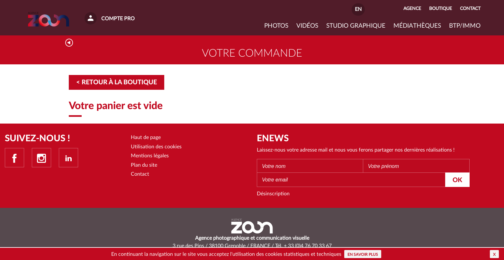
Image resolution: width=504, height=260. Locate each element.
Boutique (440, 8)
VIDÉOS (307, 26)
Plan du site (144, 165)
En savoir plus (362, 254)
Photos (276, 26)
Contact (140, 174)
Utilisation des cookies (156, 146)
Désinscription (273, 193)
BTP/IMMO (465, 26)
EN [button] (358, 9)
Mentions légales (150, 155)
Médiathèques (417, 26)
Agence (412, 8)
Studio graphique (355, 26)
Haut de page (146, 137)
